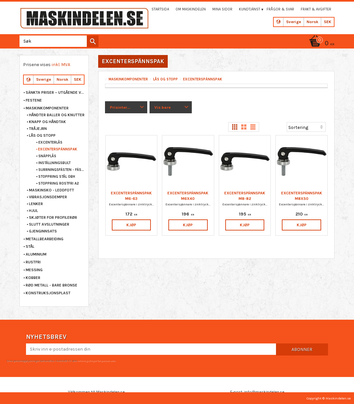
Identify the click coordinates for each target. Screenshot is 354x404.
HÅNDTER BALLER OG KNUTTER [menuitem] (57, 115)
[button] (126, 107)
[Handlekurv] (320, 44)
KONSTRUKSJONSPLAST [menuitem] (48, 293)
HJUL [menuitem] (33, 210)
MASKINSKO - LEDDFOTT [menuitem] (51, 190)
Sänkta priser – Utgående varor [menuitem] (55, 92)
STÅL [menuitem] (30, 246)
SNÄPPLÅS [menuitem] (47, 156)
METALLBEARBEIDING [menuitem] (44, 239)
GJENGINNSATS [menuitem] (43, 231)
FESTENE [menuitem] (34, 100)
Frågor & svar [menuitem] (280, 9)
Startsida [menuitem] (160, 9)
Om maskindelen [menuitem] (191, 9)
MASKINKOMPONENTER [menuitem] (47, 108)
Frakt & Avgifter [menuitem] (316, 9)
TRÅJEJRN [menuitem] (38, 128)
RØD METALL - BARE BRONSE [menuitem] (51, 285)
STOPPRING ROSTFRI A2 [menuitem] (58, 183)
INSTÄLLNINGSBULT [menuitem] (54, 163)
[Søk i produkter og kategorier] (58, 41)
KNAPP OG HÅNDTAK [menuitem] (47, 121)
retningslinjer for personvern (96, 360)
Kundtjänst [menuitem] (249, 9)
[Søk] (92, 41)
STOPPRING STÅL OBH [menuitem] (56, 176)
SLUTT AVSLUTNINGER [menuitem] (49, 224)
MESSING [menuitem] (34, 270)
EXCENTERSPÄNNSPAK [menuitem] (57, 149)
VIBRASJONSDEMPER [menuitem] (48, 197)
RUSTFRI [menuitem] (33, 262)
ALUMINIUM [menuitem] (36, 254)
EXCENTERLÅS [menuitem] (50, 142)
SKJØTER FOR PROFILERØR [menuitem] (53, 217)
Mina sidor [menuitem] (222, 9)
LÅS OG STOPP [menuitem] (42, 135)
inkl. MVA (61, 64)
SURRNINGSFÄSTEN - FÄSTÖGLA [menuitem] (61, 170)
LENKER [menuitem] (36, 204)
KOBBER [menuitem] (33, 277)
